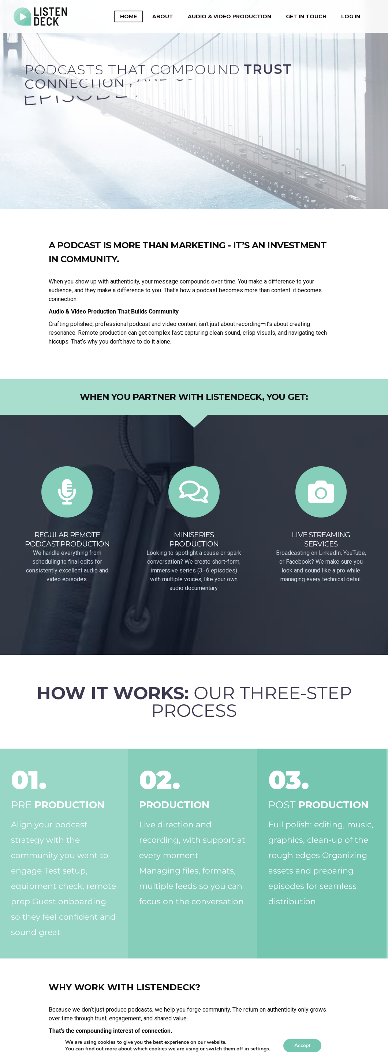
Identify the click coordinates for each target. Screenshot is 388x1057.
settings (259, 1049)
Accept (302, 1045)
